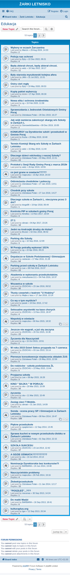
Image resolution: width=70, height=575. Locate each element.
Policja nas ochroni (22, 56)
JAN (24, 77)
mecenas (26, 493)
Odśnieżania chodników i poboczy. (31, 181)
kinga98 (25, 205)
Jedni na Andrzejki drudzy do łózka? (32, 229)
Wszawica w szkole (22, 283)
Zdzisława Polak (29, 115)
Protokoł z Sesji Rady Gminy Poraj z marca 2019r (39, 164)
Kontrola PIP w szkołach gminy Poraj (32, 211)
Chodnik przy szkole (22, 190)
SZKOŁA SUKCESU (22, 445)
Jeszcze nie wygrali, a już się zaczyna (32, 329)
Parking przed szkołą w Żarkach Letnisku (34, 265)
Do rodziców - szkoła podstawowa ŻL (32, 365)
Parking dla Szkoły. (22, 238)
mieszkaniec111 (29, 277)
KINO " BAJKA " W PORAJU (27, 383)
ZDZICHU (26, 286)
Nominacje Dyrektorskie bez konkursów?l (35, 463)
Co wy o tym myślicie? (24, 300)
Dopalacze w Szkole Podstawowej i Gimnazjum (38, 256)
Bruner (25, 232)
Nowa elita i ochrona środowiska (29, 100)
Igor (24, 511)
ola (23, 386)
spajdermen (27, 427)
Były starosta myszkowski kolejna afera (33, 74)
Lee (23, 268)
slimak (25, 223)
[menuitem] (10, 11)
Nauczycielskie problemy (25, 472)
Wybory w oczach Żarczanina (27, 47)
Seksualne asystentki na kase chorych (33, 309)
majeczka (26, 175)
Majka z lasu (27, 295)
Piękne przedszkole (22, 424)
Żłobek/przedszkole (22, 481)
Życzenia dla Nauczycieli (25, 338)
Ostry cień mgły (20, 83)
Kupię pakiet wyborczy (24, 91)
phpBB (25, 566)
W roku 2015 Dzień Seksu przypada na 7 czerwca (39, 347)
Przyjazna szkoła (20, 374)
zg (23, 103)
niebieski (26, 259)
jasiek (24, 303)
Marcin (25, 50)
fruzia (24, 137)
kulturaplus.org (19, 508)
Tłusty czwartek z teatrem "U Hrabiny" (33, 292)
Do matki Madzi (19, 499)
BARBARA (27, 466)
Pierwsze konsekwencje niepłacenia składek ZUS (39, 356)
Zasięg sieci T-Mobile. (23, 402)
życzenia (16, 393)
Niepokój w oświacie (22, 318)
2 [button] (39, 35)
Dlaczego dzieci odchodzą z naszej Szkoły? (36, 155)
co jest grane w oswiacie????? (28, 172)
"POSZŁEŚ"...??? (21, 490)
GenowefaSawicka (30, 125)
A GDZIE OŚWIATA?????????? (29, 454)
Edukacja (8, 24)
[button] (43, 35)
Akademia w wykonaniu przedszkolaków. (34, 274)
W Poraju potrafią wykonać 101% (30, 247)
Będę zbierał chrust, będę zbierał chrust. (34, 65)
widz (24, 68)
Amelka (25, 214)
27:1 (13, 220)
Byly (24, 59)
